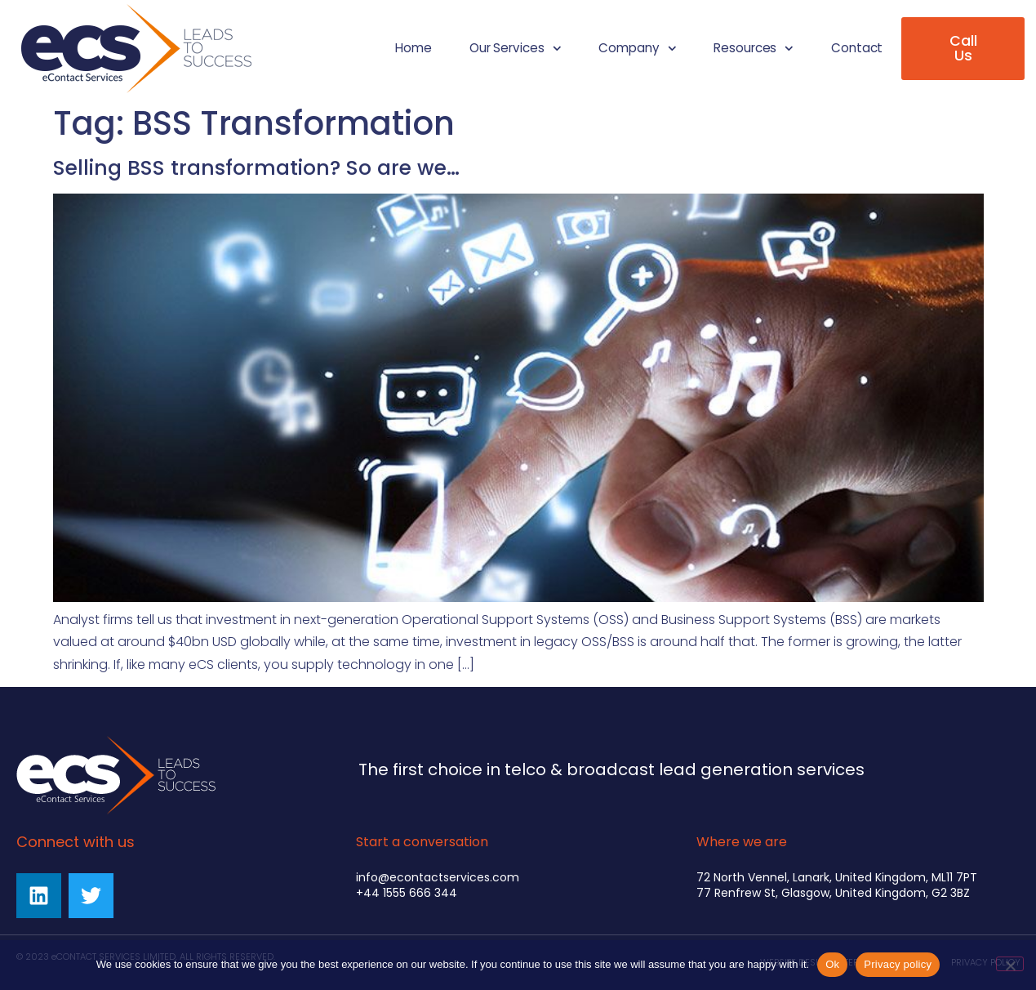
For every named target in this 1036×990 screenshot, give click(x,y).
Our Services (515, 48)
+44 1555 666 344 (406, 893)
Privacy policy (898, 964)
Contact (857, 47)
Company (637, 48)
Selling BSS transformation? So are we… (256, 168)
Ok (832, 964)
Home (413, 47)
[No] (1010, 964)
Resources (754, 48)
